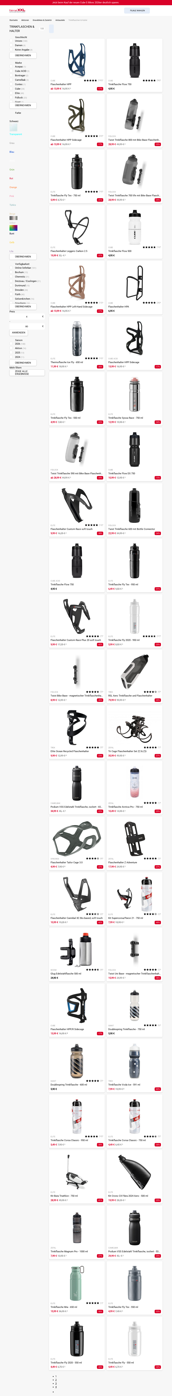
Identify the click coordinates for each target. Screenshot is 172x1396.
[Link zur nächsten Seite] (57, 1391)
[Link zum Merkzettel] (160, 10)
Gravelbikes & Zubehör (42, 20)
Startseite (13, 20)
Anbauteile (60, 20)
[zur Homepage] (17, 10)
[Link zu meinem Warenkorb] (166, 10)
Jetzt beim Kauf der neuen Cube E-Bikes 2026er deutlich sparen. (85, 2)
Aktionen (25, 20)
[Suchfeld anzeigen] (153, 10)
